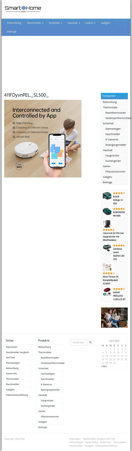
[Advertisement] (66, 62)
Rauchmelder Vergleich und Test (17, 355)
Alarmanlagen (113, 128)
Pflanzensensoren (115, 171)
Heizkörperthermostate (116, 118)
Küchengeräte (113, 160)
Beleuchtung (14, 23)
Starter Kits (11, 373)
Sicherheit (55, 23)
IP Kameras (111, 139)
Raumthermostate (115, 112)
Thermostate (34, 23)
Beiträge (11, 31)
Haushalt (74, 23)
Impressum (11, 347)
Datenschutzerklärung (17, 395)
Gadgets (105, 23)
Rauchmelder (112, 134)
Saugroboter (112, 155)
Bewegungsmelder (115, 144)
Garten (90, 23)
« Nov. (104, 366)
